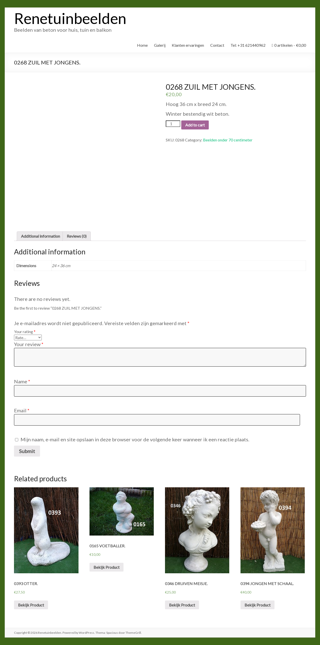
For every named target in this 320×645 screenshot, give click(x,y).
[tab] (40, 236)
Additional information (40, 236)
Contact (217, 45)
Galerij (160, 45)
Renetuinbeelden (70, 18)
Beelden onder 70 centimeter (227, 139)
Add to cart (195, 124)
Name (22, 381)
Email (22, 410)
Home (142, 45)
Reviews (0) (76, 236)
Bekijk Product (31, 605)
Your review (29, 344)
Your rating (25, 331)
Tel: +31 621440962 (248, 45)
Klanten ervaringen (188, 45)
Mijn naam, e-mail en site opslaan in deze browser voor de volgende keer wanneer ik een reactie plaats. (134, 439)
